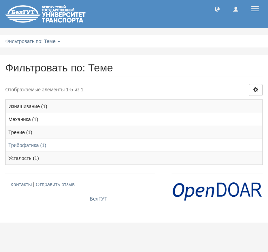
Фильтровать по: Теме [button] (32, 41)
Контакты (21, 184)
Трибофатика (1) (27, 145)
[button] (217, 9)
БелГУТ (98, 199)
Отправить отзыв (55, 184)
